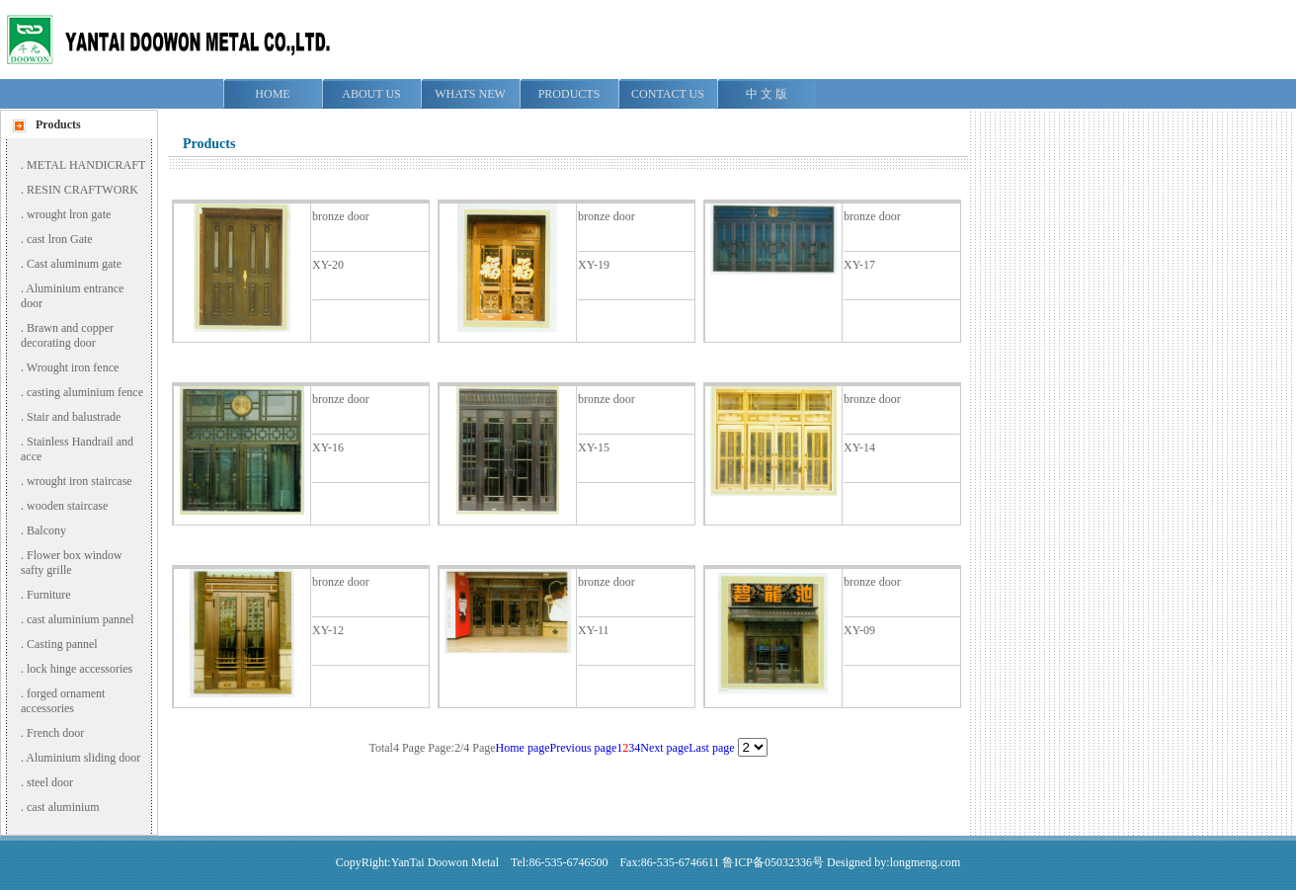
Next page (664, 748)
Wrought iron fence (73, 367)
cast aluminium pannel (80, 619)
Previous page (583, 748)
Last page (711, 748)
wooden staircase (67, 506)
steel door (50, 782)
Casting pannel (62, 644)
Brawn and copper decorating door (67, 335)
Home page (523, 748)
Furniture (49, 595)
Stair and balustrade (74, 417)
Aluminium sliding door (83, 758)
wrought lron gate (69, 214)
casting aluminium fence (85, 392)
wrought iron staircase (79, 481)
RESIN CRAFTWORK (82, 190)
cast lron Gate (60, 239)
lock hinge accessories (79, 669)
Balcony (46, 530)
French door (55, 733)
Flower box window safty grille (71, 562)
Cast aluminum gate (74, 264)
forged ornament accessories (63, 701)
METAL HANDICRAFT (86, 165)
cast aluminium (63, 807)
